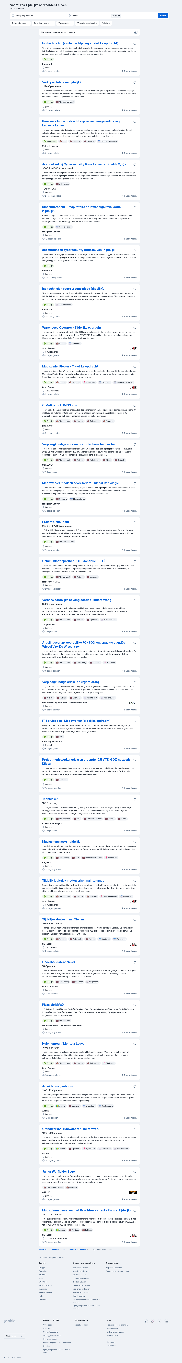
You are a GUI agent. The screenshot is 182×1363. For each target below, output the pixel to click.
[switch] (136, 32)
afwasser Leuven (79, 1275)
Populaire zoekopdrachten (52, 1257)
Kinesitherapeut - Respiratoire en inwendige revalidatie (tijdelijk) (81, 209)
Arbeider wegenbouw (57, 1086)
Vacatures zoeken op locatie (117, 1271)
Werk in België (112, 1328)
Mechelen (43, 1299)
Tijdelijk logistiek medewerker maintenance (73, 880)
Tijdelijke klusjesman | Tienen (63, 919)
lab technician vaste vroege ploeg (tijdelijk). (73, 288)
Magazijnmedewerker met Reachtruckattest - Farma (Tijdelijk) (86, 1210)
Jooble (18, 1358)
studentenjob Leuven (81, 1285)
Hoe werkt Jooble (50, 1339)
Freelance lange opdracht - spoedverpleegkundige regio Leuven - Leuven (82, 123)
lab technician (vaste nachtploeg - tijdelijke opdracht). (80, 43)
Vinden (163, 15)
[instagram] (152, 1321)
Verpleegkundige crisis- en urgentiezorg (70, 682)
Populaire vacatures (114, 1268)
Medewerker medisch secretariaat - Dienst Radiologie (80, 483)
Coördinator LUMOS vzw (59, 405)
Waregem (43, 1289)
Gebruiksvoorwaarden (115, 1332)
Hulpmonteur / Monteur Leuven (64, 1043)
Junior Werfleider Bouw (59, 1171)
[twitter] (159, 1321)
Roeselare (43, 1271)
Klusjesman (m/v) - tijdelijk (61, 841)
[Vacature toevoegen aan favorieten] (135, 43)
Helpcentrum (48, 1328)
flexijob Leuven (79, 1296)
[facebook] (145, 1321)
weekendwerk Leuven (81, 1289)
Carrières (46, 1346)
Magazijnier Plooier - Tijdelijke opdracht (70, 366)
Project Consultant (55, 522)
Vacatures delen (81, 1325)
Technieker (50, 799)
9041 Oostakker (45, 1285)
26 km (116, 15)
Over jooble (47, 1325)
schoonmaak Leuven (81, 1278)
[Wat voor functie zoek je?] (38, 15)
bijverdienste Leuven (81, 1271)
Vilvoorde (43, 1275)
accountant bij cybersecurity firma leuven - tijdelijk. (78, 250)
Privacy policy (112, 1335)
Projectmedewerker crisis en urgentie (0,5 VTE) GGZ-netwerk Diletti (86, 761)
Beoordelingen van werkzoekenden (57, 1342)
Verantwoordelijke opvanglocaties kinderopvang (76, 600)
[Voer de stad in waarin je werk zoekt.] (94, 15)
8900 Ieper (43, 1282)
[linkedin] (166, 1321)
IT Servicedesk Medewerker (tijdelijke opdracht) (76, 721)
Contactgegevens (50, 1332)
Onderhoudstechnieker (58, 962)
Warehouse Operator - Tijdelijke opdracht (71, 327)
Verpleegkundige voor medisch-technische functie (78, 444)
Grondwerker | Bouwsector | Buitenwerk (70, 1129)
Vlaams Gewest (45, 1292)
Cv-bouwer (111, 1345)
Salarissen (111, 1342)
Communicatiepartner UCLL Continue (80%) (73, 561)
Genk (41, 1278)
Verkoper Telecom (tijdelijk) (61, 82)
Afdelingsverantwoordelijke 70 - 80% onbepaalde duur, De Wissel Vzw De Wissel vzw (83, 644)
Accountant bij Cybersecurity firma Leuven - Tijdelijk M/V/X (84, 164)
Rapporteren (129, 71)
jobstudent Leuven (80, 1268)
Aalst (41, 1296)
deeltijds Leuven (79, 1282)
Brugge (42, 1268)
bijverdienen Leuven (80, 1292)
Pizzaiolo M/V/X (53, 1005)
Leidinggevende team (52, 1335)
